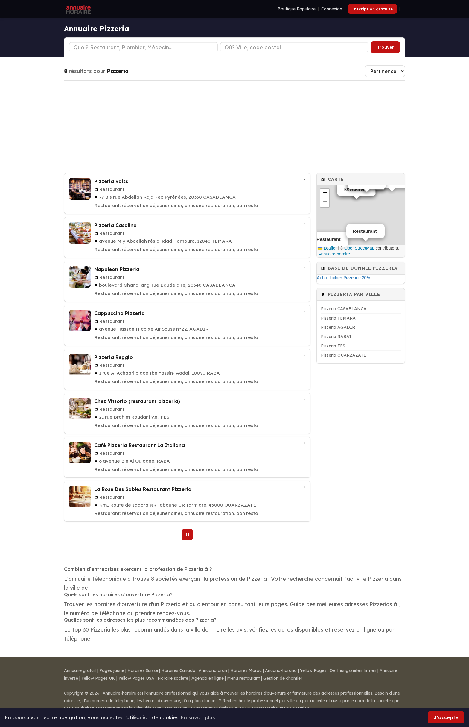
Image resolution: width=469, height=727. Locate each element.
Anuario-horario (281, 670)
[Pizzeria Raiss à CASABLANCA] (187, 193)
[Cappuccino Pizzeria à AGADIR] (187, 325)
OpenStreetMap (359, 248)
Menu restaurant (243, 678)
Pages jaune (111, 670)
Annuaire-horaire (334, 254)
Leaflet (327, 248)
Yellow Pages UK (98, 678)
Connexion (331, 9)
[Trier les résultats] (385, 71)
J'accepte (446, 717)
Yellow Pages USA (136, 678)
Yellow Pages (313, 670)
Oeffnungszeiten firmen (353, 670)
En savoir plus (198, 717)
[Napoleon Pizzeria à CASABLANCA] (187, 281)
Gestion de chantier (282, 678)
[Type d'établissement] (143, 47)
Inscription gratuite (372, 9)
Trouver (385, 47)
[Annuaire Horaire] (77, 9)
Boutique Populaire (297, 9)
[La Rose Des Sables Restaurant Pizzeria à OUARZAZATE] (187, 501)
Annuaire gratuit (80, 670)
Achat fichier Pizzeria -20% (343, 277)
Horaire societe (173, 678)
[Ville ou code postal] (294, 47)
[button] (324, 193)
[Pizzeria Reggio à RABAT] (187, 369)
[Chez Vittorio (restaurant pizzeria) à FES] (187, 413)
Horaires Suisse (142, 670)
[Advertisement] (234, 127)
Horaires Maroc (246, 670)
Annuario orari (213, 670)
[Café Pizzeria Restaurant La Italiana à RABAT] (187, 457)
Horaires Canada (178, 670)
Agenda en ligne (207, 678)
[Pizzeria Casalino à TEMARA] (187, 237)
